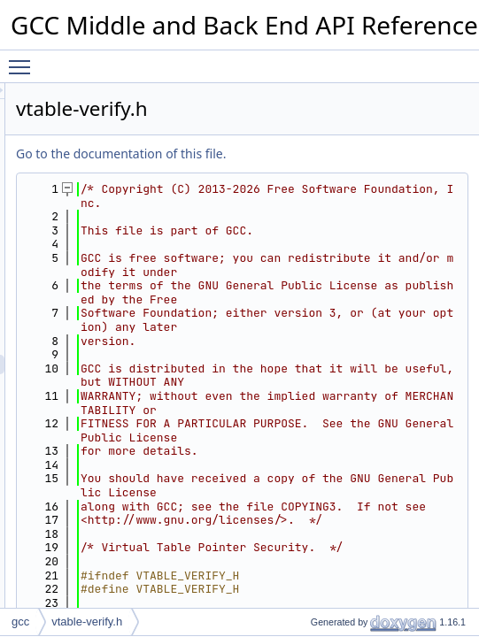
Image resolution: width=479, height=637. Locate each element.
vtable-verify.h (86, 621)
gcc (20, 621)
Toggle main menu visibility (24, 59)
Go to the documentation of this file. (342, 153)
